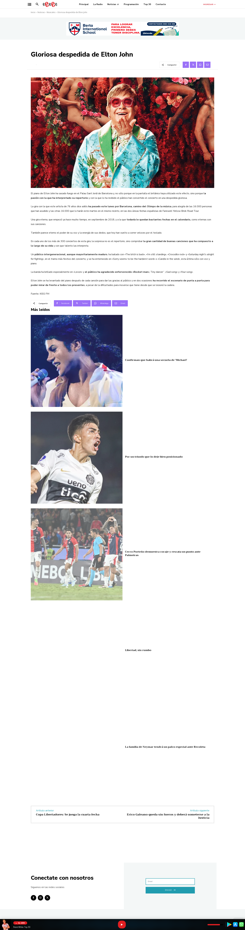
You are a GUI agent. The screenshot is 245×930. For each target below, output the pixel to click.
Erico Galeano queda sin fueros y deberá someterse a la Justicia (168, 816)
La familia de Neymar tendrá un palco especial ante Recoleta (165, 747)
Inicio (33, 12)
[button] (37, 4)
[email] (170, 881)
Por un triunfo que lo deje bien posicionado (154, 457)
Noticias (41, 12)
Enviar (170, 889)
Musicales (51, 12)
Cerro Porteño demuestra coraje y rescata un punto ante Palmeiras (162, 553)
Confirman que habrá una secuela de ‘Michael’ (156, 360)
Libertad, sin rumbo (138, 650)
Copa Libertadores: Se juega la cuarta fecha (67, 814)
